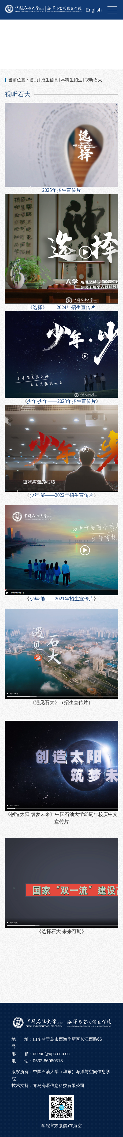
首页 (34, 80)
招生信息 (49, 80)
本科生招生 (71, 80)
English (93, 10)
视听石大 (93, 80)
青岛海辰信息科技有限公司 (58, 1085)
